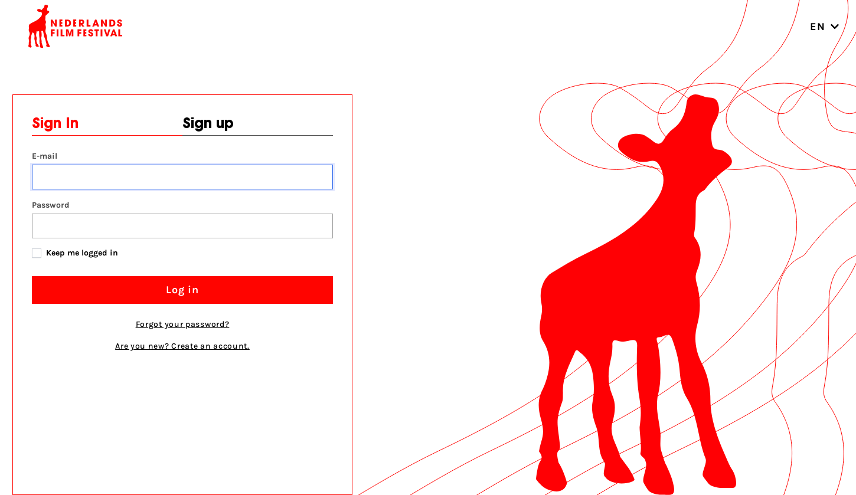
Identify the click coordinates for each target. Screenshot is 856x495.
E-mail (44, 156)
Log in (182, 289)
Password (51, 205)
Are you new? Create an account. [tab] (182, 346)
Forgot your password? (183, 324)
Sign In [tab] (55, 124)
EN (824, 26)
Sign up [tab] (208, 124)
